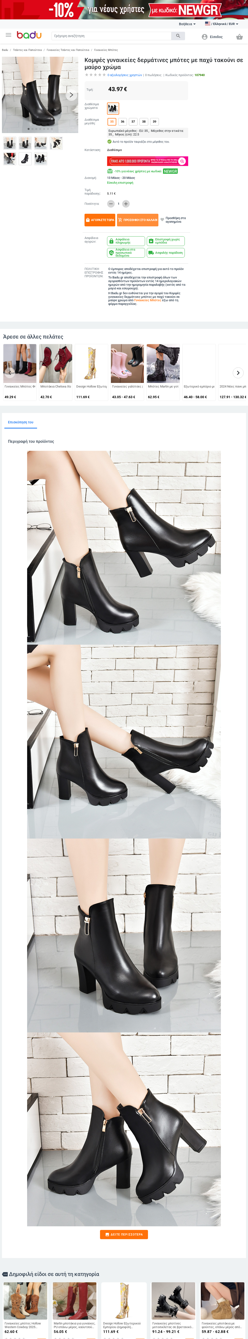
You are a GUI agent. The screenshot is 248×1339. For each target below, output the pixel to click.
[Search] (112, 36)
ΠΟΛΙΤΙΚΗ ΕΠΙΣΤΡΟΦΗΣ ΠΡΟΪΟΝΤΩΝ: (94, 272)
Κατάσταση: (93, 150)
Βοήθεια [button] (187, 24)
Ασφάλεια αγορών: (91, 239)
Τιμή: (89, 89)
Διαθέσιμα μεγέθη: (92, 121)
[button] (8, 34)
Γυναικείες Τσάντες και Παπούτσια (68, 50)
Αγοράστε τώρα (99, 220)
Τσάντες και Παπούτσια (27, 50)
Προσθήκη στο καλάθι (137, 220)
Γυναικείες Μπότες (106, 50)
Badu (5, 50)
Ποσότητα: (92, 204)
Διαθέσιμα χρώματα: (92, 106)
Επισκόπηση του (20, 422)
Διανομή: (91, 178)
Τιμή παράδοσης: (93, 191)
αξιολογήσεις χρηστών (125, 75)
